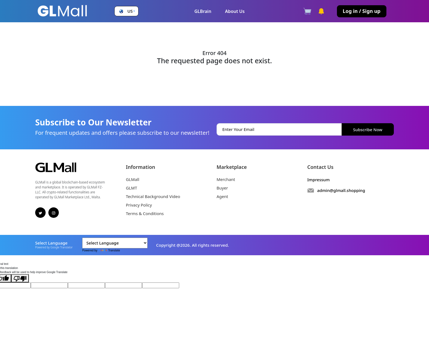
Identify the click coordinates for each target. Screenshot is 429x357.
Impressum (318, 179)
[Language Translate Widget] (115, 243)
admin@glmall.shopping (341, 190)
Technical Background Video (153, 196)
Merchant (226, 179)
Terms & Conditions (145, 213)
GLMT (131, 188)
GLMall (132, 179)
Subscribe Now (367, 129)
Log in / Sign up (361, 11)
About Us (235, 11)
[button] (126, 11)
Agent (222, 196)
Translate (109, 250)
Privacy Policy (139, 205)
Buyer (222, 188)
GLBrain (202, 11)
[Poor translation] (20, 278)
